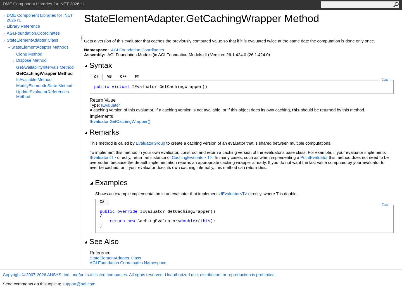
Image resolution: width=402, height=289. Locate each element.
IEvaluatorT (103, 157)
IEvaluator (110, 105)
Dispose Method (31, 60)
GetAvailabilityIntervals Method (45, 67)
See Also (101, 241)
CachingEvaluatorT (192, 157)
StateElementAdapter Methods (39, 47)
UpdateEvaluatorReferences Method (42, 94)
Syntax (98, 65)
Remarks (101, 132)
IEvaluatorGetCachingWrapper (120, 121)
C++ (123, 76)
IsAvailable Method (33, 79)
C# (96, 77)
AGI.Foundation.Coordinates (33, 33)
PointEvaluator (314, 157)
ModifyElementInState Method (44, 85)
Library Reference (23, 26)
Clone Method (29, 54)
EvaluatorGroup (150, 143)
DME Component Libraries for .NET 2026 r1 (40, 17)
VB (109, 76)
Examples (108, 182)
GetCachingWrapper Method (44, 73)
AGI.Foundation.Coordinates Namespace (128, 262)
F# (137, 76)
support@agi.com (78, 283)
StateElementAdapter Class (32, 40)
